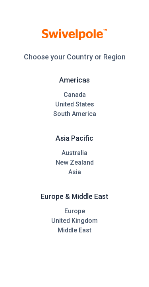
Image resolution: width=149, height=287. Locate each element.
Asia (74, 172)
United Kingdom (74, 220)
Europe (74, 211)
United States (74, 104)
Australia (74, 153)
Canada (75, 94)
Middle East (74, 230)
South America (74, 114)
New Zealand (75, 162)
